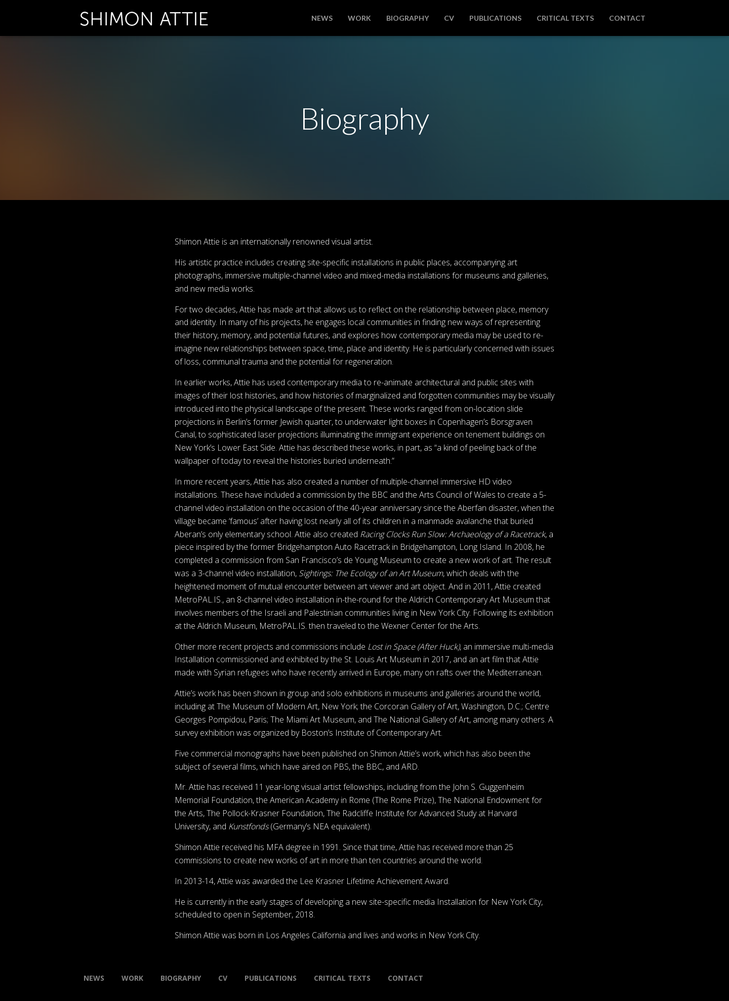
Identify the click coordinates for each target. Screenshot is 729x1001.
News (322, 18)
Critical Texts (565, 18)
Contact (627, 18)
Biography (407, 18)
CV (449, 18)
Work (359, 18)
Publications (495, 18)
